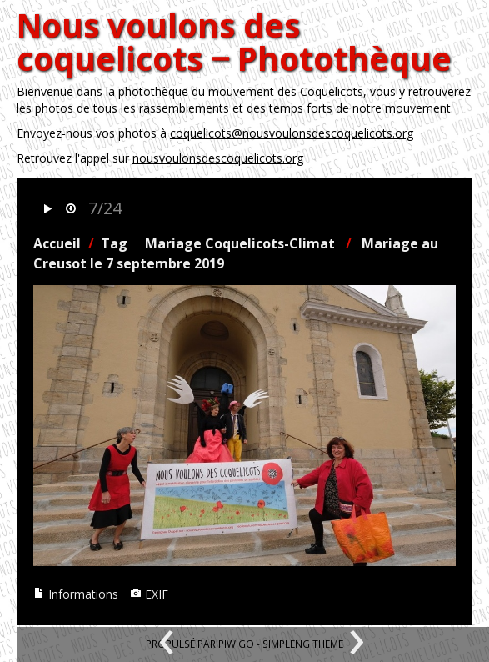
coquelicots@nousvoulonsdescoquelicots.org (291, 133)
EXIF (149, 594)
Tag (114, 243)
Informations (75, 594)
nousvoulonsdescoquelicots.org (217, 158)
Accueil (57, 243)
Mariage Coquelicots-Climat (240, 243)
